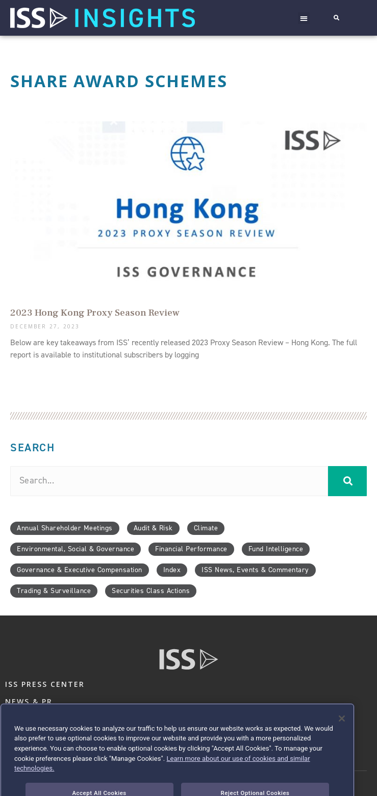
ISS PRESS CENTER (45, 684)
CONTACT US (33, 713)
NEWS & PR (29, 701)
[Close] (342, 734)
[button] (304, 18)
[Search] (347, 481)
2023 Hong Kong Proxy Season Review (95, 312)
